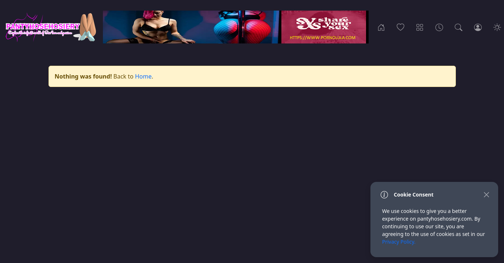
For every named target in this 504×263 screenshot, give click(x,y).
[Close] (486, 194)
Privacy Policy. (399, 241)
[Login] (478, 27)
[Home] (381, 27)
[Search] (458, 27)
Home (143, 76)
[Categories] (420, 27)
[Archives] (439, 27)
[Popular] (400, 27)
